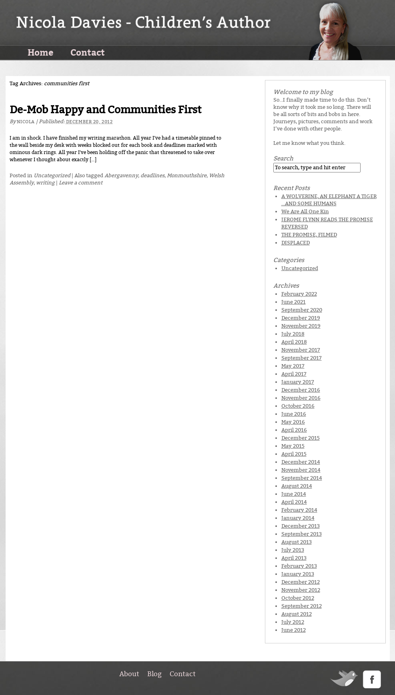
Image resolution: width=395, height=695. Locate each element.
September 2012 (301, 606)
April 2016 (294, 430)
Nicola (26, 121)
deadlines (152, 175)
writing (45, 183)
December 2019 (300, 318)
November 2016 (301, 398)
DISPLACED (295, 243)
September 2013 (301, 534)
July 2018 (293, 334)
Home (40, 52)
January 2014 (298, 518)
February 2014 (299, 510)
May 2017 (293, 366)
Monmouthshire (187, 175)
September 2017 (301, 358)
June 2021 (293, 302)
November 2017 (300, 350)
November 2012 (300, 590)
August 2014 (296, 486)
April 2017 (294, 374)
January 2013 (297, 574)
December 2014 (300, 462)
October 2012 (297, 598)
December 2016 (300, 390)
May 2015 (293, 446)
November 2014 (301, 470)
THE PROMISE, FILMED (309, 235)
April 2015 (294, 454)
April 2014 (294, 502)
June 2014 (293, 494)
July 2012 (292, 622)
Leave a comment (80, 183)
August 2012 (296, 614)
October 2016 (298, 406)
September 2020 (301, 310)
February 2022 (299, 294)
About (129, 674)
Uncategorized (52, 175)
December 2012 (300, 582)
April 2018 (294, 342)
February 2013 (299, 566)
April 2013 (294, 558)
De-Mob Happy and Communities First (105, 110)
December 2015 (300, 438)
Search (283, 158)
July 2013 (292, 550)
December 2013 (300, 526)
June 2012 (293, 630)
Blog (154, 674)
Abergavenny (121, 175)
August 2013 (296, 542)
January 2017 (297, 382)
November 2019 (301, 326)
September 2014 (301, 478)
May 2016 (293, 422)
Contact (87, 52)
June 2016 (293, 414)
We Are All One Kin (305, 211)
